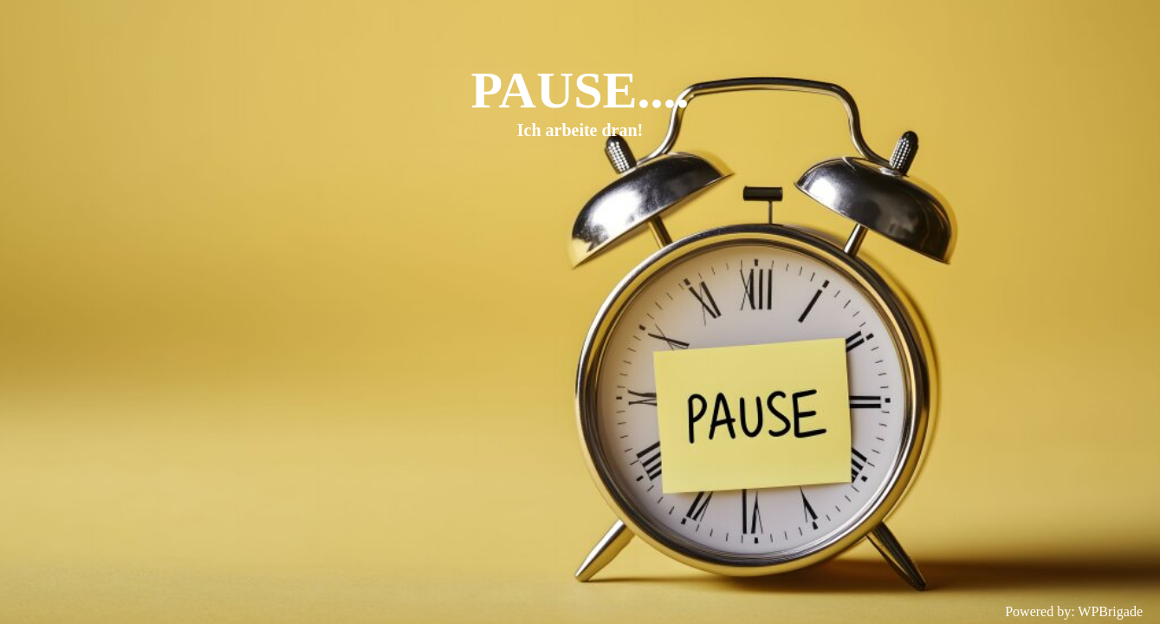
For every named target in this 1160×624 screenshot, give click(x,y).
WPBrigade (1110, 611)
